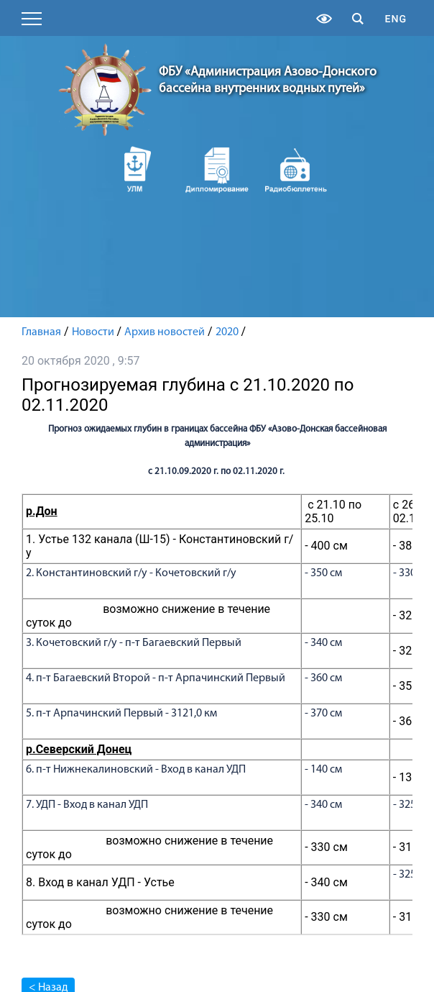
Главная (41, 332)
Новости (93, 332)
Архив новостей (164, 332)
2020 (227, 332)
